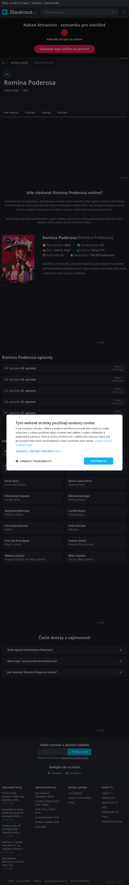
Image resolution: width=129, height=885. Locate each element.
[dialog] (64, 442)
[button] (64, 450)
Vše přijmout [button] (98, 460)
